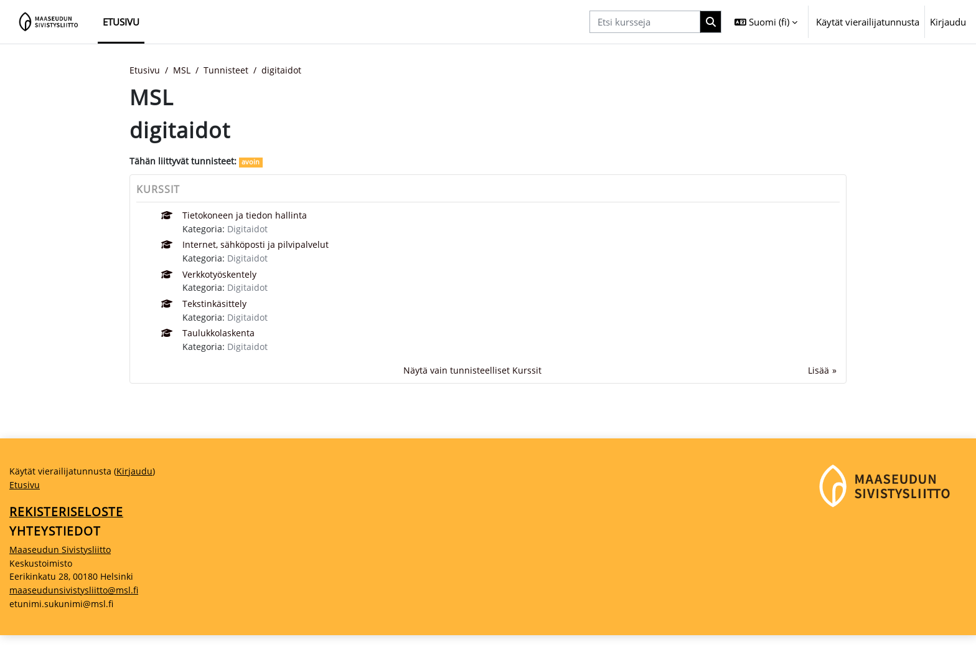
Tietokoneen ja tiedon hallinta (246, 216)
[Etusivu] (49, 22)
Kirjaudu (948, 22)
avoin (252, 163)
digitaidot (285, 70)
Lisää (818, 377)
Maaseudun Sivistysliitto (61, 559)
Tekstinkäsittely (216, 308)
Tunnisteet (229, 70)
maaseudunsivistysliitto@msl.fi (75, 601)
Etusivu (145, 70)
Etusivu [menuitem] (121, 22)
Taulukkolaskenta (220, 339)
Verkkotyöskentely (222, 278)
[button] (765, 22)
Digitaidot (249, 230)
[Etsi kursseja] (644, 22)
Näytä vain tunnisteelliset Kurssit (472, 377)
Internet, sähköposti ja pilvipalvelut (258, 247)
